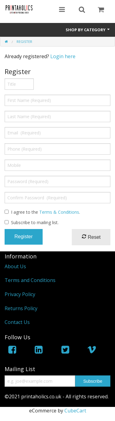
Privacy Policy (20, 294)
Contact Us (17, 322)
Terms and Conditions (30, 280)
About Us (15, 266)
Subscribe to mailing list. (35, 222)
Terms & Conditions (59, 212)
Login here (62, 56)
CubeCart (75, 410)
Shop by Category (88, 29)
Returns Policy (21, 308)
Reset (91, 237)
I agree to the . (45, 212)
